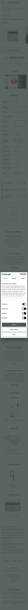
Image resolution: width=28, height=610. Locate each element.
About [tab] (23, 278)
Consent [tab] (5, 278)
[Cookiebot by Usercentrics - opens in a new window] (20, 274)
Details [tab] (14, 278)
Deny (14, 334)
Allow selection (14, 329)
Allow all (14, 324)
